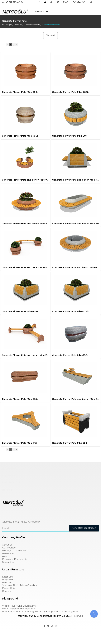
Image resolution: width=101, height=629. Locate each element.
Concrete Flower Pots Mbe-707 (69, 135)
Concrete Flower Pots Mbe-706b (70, 92)
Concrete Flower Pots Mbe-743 (19, 443)
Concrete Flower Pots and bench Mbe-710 (25, 223)
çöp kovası (9, 475)
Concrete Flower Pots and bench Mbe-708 (26, 179)
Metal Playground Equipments (19, 608)
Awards (6, 556)
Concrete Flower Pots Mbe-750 (69, 443)
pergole (7, 489)
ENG (65, 2)
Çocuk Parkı (10, 468)
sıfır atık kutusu (12, 482)
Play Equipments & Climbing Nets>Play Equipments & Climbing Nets (40, 611)
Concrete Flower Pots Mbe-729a (20, 311)
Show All (50, 35)
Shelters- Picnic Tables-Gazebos (19, 585)
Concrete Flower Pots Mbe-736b (20, 399)
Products (39, 11)
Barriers (6, 591)
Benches (7, 582)
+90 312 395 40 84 (12, 2)
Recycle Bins (9, 579)
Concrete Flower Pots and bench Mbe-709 (76, 179)
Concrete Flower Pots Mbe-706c (20, 135)
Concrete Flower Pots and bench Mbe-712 (25, 267)
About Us (7, 544)
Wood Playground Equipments (19, 605)
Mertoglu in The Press (14, 550)
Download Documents (14, 559)
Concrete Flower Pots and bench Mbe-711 (75, 223)
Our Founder (9, 547)
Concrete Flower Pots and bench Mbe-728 (76, 267)
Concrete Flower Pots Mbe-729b (70, 311)
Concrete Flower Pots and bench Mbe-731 (25, 355)
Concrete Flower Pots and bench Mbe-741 (75, 399)
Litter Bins (7, 576)
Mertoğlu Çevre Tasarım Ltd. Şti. (53, 615)
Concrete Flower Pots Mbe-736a (70, 355)
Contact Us (8, 562)
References (8, 553)
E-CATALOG (79, 2)
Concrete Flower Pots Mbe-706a (20, 92)
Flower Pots (8, 588)
